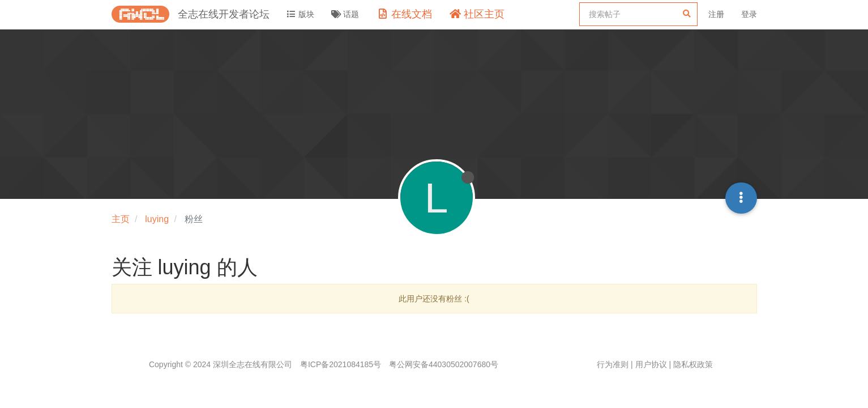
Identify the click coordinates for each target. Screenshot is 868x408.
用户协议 (651, 364)
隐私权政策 (693, 364)
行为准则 (612, 364)
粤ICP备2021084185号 (340, 364)
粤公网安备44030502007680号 (443, 364)
